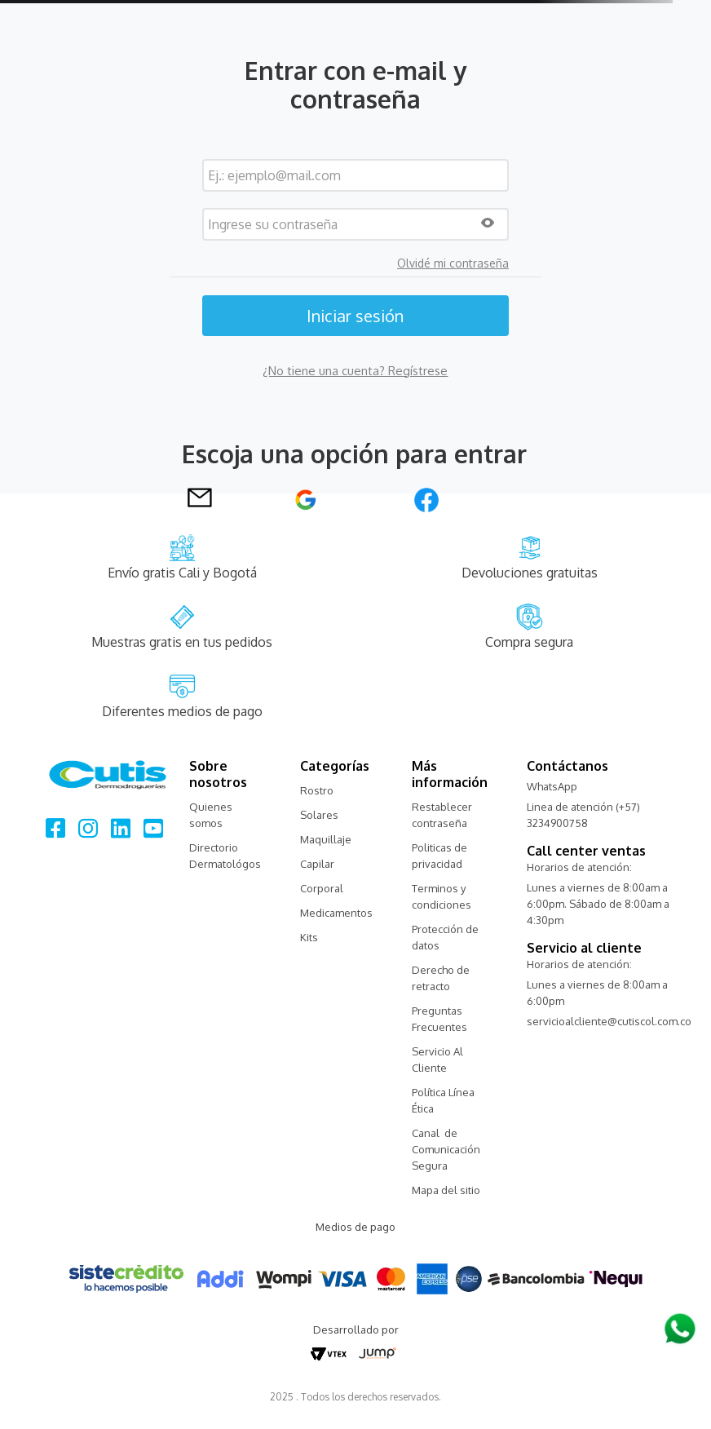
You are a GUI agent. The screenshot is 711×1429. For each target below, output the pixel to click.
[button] (487, 224)
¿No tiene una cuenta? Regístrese (355, 371)
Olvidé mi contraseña (453, 263)
